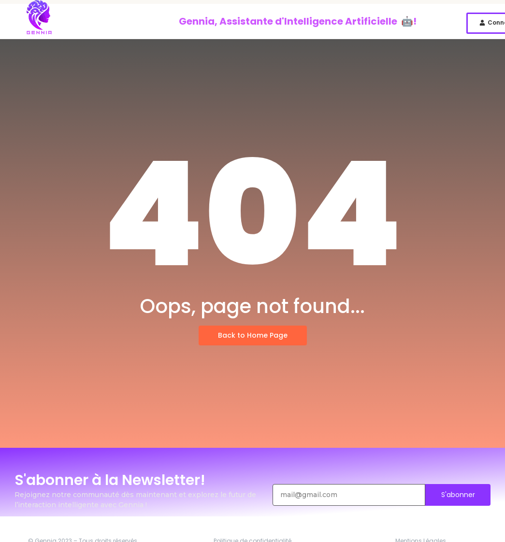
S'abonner (458, 494)
